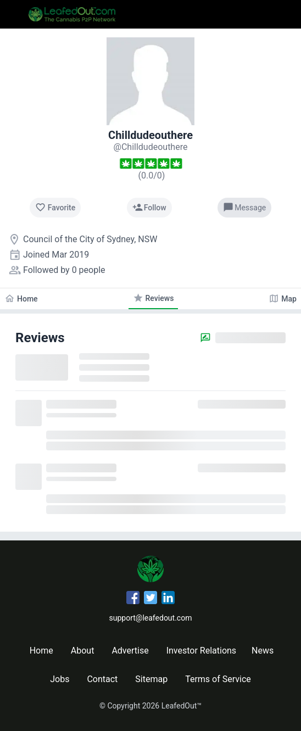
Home (41, 650)
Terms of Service (218, 679)
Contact (102, 679)
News (263, 650)
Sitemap (151, 679)
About (82, 650)
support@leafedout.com (150, 617)
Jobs (59, 679)
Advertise (130, 650)
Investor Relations (201, 650)
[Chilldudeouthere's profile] (151, 147)
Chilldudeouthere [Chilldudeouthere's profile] (150, 135)
